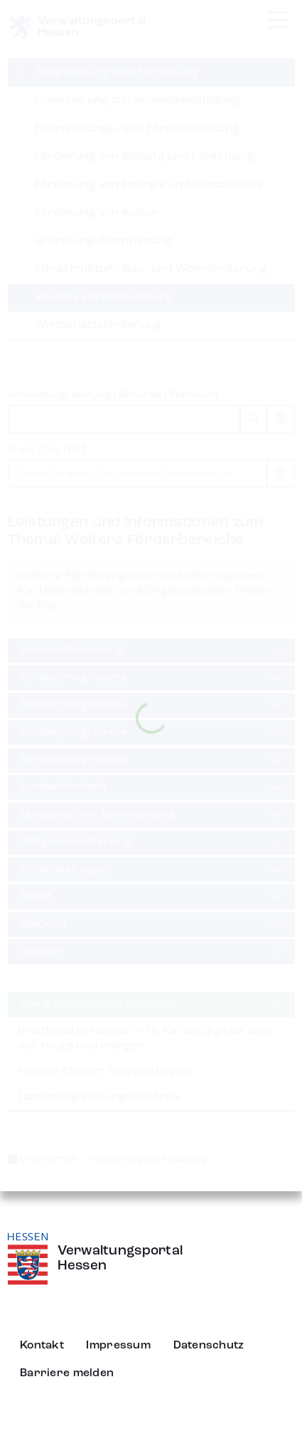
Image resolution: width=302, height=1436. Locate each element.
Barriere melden (67, 1373)
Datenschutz (208, 1345)
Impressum (118, 1345)
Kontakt (42, 1345)
